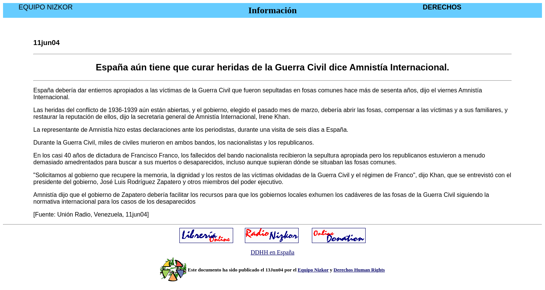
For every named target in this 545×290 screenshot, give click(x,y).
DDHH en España (272, 252)
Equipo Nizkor (313, 270)
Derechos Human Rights (359, 270)
